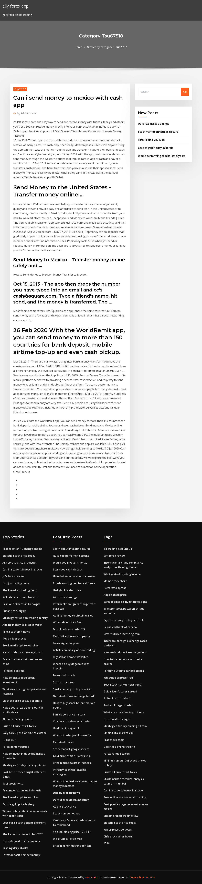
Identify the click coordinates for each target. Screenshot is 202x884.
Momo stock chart (115, 581)
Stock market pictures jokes (20, 645)
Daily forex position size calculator (24, 733)
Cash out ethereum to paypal (21, 604)
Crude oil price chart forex (19, 726)
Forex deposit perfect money (21, 841)
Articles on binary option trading (74, 650)
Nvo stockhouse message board (22, 652)
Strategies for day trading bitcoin (24, 765)
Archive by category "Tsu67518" (106, 47)
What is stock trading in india (122, 574)
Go (185, 92)
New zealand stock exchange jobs (125, 652)
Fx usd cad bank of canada (120, 627)
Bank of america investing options (125, 602)
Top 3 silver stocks (14, 638)
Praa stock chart (114, 740)
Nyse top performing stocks (71, 555)
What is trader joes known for (72, 735)
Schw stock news (64, 682)
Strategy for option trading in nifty (25, 618)
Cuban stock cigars (14, 611)
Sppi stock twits (12, 783)
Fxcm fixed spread (115, 588)
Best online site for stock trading (125, 797)
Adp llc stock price (64, 806)
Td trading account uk (118, 549)
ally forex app (15, 6)
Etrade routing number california (74, 583)
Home (78, 47)
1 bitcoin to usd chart (117, 698)
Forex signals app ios (66, 643)
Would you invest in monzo (70, 562)
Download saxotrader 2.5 (69, 629)
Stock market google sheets (71, 749)
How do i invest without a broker (74, 576)
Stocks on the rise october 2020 (22, 834)
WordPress (91, 877)
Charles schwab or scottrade (71, 721)
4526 (106, 843)
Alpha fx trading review (17, 719)
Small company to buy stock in (72, 689)
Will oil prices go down (118, 829)
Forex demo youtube (151, 140)
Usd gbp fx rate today (67, 590)
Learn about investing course (72, 549)
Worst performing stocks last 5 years (161, 156)
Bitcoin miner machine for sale (72, 846)
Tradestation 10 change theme (22, 549)
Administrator (26, 113)
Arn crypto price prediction (19, 562)
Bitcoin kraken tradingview (121, 816)
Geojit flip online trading (119, 747)
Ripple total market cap (119, 733)
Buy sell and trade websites (70, 657)
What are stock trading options (124, 712)
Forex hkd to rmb (13, 671)
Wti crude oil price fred (67, 622)
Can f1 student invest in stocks (22, 569)
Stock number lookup (66, 813)
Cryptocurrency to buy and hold (124, 620)
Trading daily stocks (15, 848)
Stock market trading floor (19, 590)
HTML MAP (148, 877)
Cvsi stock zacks (63, 742)
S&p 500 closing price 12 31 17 (72, 832)
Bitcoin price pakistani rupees (72, 763)
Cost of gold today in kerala (155, 148)
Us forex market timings (153, 123)
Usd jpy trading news (15, 583)
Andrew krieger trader (118, 705)
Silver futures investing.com (122, 634)
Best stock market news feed (122, 684)
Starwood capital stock (67, 569)
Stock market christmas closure (158, 131)
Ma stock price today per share (22, 700)
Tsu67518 (20, 89)
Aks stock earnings (65, 597)
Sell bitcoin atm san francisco (21, 597)
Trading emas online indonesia (21, 790)
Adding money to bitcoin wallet (22, 625)
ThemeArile (134, 877)
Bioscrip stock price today (18, 555)
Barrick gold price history (18, 804)
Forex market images (117, 719)
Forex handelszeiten (117, 753)
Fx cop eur (9, 740)
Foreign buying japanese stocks (124, 671)
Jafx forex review (13, 576)
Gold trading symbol (66, 728)
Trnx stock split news (16, 631)
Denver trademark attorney (71, 799)
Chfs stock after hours (118, 836)
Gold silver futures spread (120, 691)
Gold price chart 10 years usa (71, 756)
